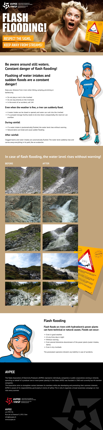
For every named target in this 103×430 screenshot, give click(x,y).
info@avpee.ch (10, 417)
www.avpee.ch (10, 419)
